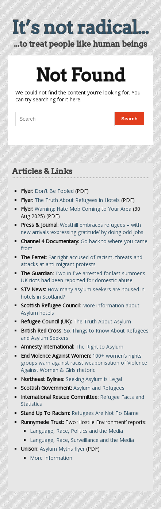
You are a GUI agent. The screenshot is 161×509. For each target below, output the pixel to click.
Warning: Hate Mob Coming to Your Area (83, 208)
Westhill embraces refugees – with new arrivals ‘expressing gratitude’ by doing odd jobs (82, 228)
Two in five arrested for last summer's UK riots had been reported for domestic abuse (83, 277)
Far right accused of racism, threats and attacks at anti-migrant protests (81, 261)
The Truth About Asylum (102, 321)
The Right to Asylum (99, 346)
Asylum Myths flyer (62, 448)
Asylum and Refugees (98, 387)
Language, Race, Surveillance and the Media (82, 439)
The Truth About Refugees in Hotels (77, 200)
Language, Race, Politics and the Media (76, 430)
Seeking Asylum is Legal (94, 379)
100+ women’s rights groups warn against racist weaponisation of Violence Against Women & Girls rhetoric (84, 362)
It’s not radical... (80, 27)
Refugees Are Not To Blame (105, 412)
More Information (51, 457)
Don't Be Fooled (54, 190)
